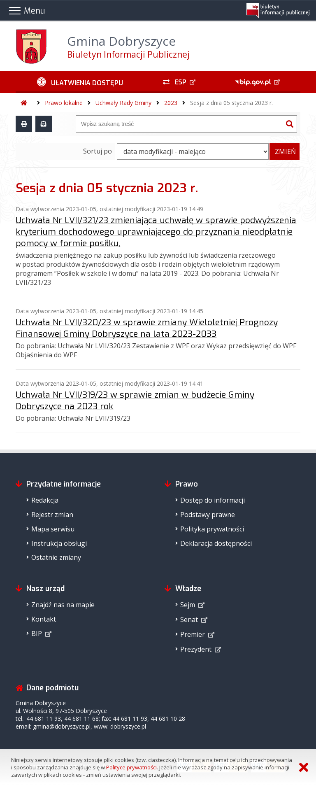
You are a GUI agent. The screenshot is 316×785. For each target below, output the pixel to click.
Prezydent (195, 649)
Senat (189, 619)
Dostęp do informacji (212, 500)
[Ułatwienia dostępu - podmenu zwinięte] (80, 82)
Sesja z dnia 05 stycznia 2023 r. (231, 103)
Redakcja (44, 500)
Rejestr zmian (52, 514)
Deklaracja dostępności (216, 543)
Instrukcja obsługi (59, 543)
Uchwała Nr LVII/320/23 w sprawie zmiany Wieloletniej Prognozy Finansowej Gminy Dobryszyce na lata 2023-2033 (147, 328)
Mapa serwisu (52, 528)
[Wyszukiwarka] (179, 124)
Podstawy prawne (207, 514)
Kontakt (43, 619)
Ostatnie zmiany (56, 557)
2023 (170, 103)
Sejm (187, 604)
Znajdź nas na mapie (63, 604)
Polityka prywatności (212, 528)
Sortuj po (97, 151)
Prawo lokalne (64, 103)
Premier (192, 634)
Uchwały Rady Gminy (123, 103)
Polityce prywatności (131, 767)
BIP (36, 633)
